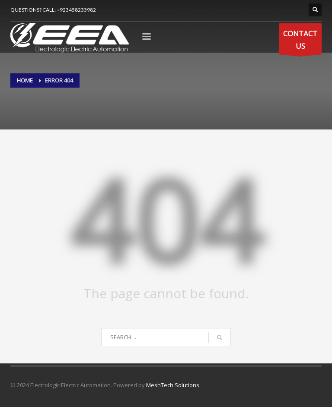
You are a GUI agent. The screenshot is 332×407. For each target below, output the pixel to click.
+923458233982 (76, 9)
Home (25, 80)
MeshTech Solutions (172, 385)
